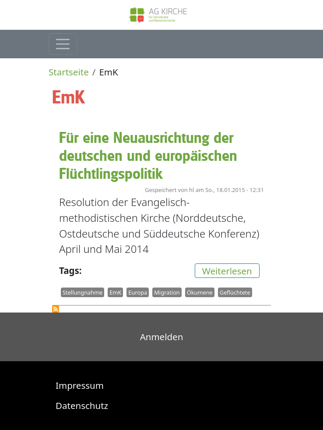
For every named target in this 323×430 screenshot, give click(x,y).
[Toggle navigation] (63, 44)
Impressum (80, 385)
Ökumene (200, 292)
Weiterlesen (231, 270)
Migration (167, 292)
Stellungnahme (82, 292)
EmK (115, 292)
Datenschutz (82, 405)
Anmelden (161, 336)
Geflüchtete (235, 292)
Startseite (69, 72)
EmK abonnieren (55, 309)
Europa (137, 292)
